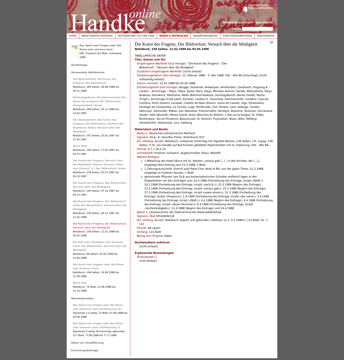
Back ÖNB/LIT (264, 22)
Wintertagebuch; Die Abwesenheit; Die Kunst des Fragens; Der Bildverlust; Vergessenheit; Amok (99, 101)
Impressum (230, 22)
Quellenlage (79, 65)
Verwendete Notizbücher (88, 72)
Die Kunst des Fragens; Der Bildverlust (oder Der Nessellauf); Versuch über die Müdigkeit (100, 205)
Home (73, 36)
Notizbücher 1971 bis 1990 (136, 36)
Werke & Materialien (173, 36)
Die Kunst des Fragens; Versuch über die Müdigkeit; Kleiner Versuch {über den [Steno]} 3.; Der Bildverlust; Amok (99, 164)
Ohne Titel (80, 146)
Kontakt (247, 22)
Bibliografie (265, 36)
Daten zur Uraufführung (87, 342)
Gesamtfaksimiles (205, 36)
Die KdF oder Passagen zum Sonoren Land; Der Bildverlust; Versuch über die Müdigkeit (100, 246)
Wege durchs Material (97, 36)
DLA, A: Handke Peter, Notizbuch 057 (177, 137)
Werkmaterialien (82, 298)
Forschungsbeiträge (237, 36)
